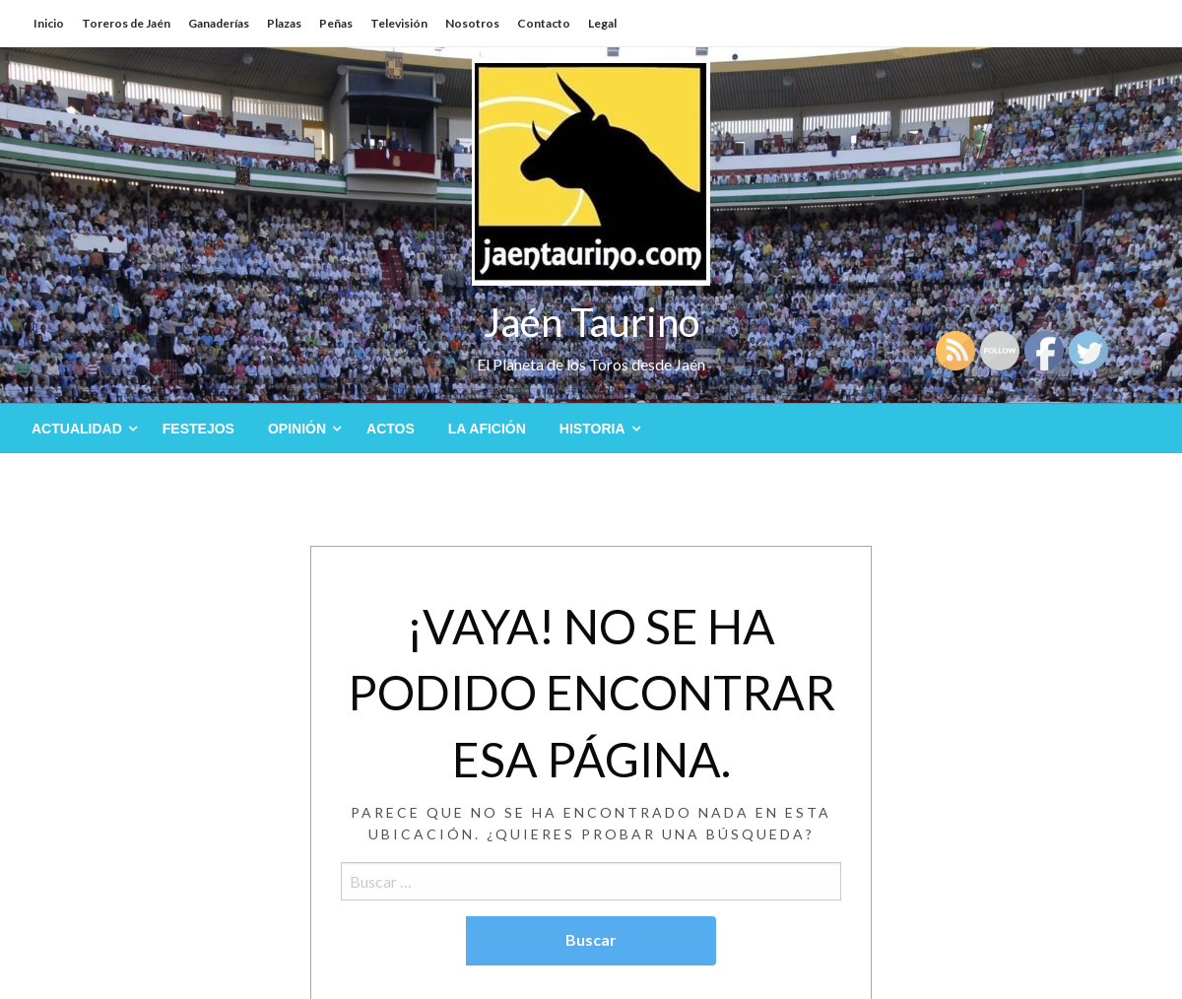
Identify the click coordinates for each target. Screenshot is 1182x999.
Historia (592, 428)
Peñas (336, 23)
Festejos (198, 428)
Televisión (398, 23)
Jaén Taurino (591, 322)
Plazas (284, 23)
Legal (602, 23)
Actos (390, 428)
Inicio (48, 23)
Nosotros (472, 23)
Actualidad (77, 428)
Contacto (543, 23)
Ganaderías (218, 23)
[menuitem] (80, 428)
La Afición (487, 428)
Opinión (297, 428)
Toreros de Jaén (126, 23)
